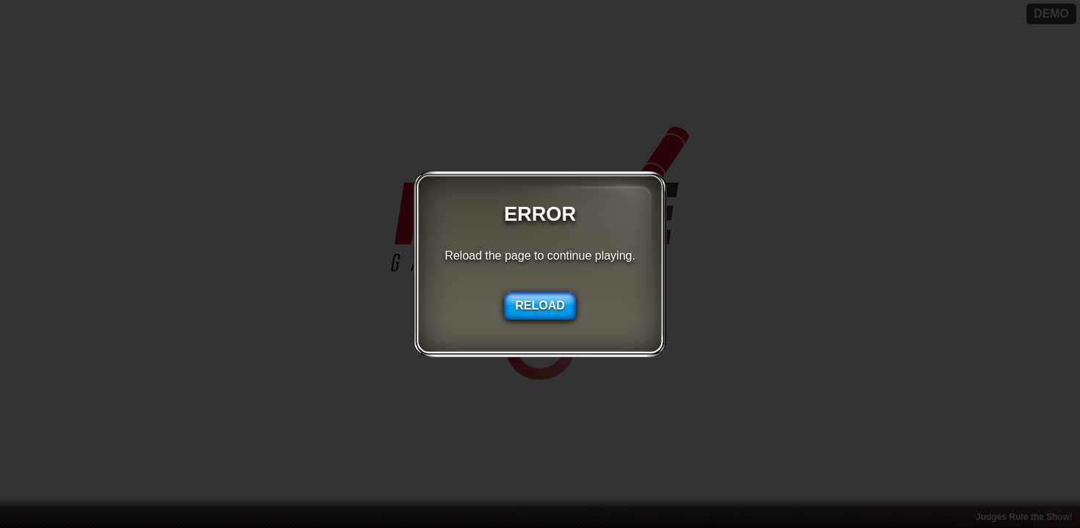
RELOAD (540, 305)
